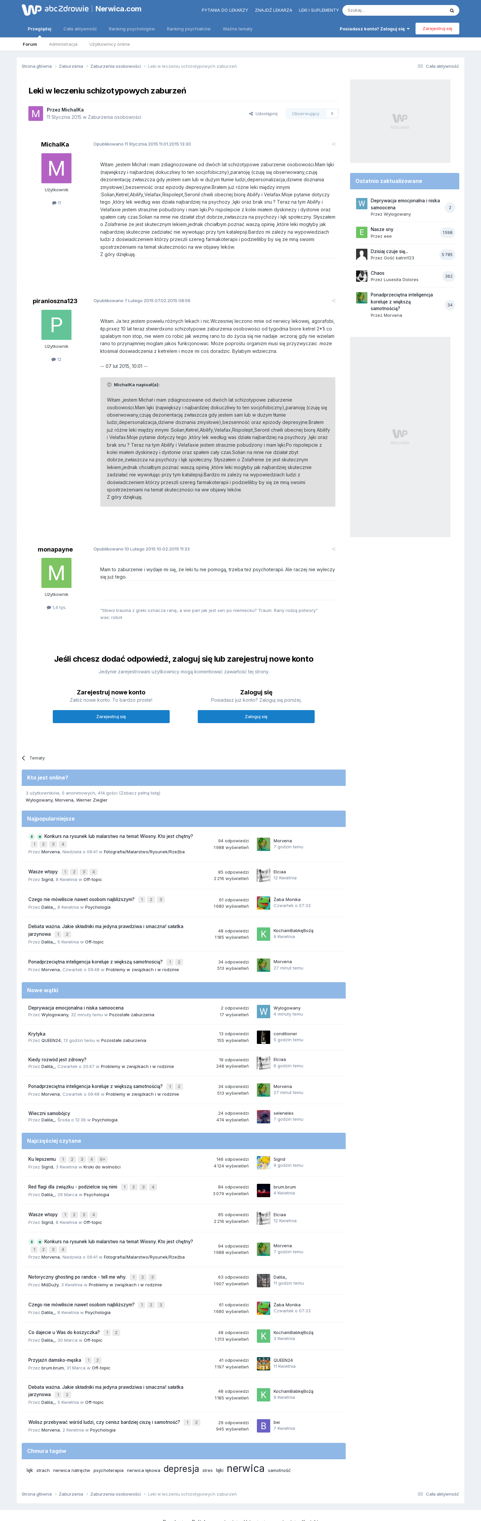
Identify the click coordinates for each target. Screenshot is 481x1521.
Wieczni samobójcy (49, 1095)
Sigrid (47, 868)
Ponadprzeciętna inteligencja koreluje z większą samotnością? (96, 946)
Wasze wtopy (43, 862)
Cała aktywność (80, 28)
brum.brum (285, 1166)
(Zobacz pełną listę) (139, 785)
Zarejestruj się (437, 28)
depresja (181, 1434)
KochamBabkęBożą (293, 917)
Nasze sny (382, 229)
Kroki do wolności (102, 1147)
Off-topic (93, 868)
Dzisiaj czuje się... (389, 251)
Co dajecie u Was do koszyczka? (64, 1303)
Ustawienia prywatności (270, 1487)
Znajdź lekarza (273, 10)
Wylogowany (39, 792)
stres (207, 1435)
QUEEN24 (51, 1024)
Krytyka (36, 1018)
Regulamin (174, 1487)
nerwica (246, 1434)
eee (388, 236)
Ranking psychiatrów (189, 28)
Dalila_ (48, 894)
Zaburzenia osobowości (114, 117)
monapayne (55, 541)
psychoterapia (109, 1435)
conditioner (285, 1017)
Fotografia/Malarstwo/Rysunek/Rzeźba (144, 842)
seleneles (284, 1095)
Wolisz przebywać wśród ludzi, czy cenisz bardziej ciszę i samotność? (104, 1388)
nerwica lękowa (143, 1435)
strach (43, 1435)
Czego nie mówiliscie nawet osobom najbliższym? (82, 887)
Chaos (377, 273)
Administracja (63, 44)
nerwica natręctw (71, 1435)
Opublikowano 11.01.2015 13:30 (137, 144)
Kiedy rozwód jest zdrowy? (57, 1043)
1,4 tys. (56, 600)
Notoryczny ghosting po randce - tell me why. (78, 1251)
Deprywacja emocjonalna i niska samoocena (76, 992)
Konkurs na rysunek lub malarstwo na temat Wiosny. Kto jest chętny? (118, 829)
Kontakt (310, 1487)
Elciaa (280, 861)
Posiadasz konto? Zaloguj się (375, 28)
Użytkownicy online (110, 44)
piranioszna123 (55, 300)
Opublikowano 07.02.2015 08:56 (137, 300)
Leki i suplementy (319, 10)
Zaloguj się (256, 708)
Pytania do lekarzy (225, 10)
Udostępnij (263, 113)
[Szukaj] (377, 10)
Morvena (64, 792)
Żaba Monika (287, 887)
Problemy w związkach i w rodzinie (142, 953)
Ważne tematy (238, 28)
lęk (30, 1435)
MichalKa (72, 110)
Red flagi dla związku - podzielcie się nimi (73, 1166)
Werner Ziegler (92, 792)
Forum (30, 44)
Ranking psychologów (132, 28)
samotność (279, 1435)
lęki (219, 1435)
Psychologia (98, 894)
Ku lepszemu (42, 1140)
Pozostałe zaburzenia (131, 998)
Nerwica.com (119, 8)
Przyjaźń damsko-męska (55, 1329)
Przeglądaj (39, 31)
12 (56, 359)
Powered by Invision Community (240, 1509)
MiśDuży (49, 1258)
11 (56, 202)
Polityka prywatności (214, 1487)
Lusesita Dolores (401, 279)
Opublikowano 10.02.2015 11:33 (137, 541)
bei (277, 1388)
